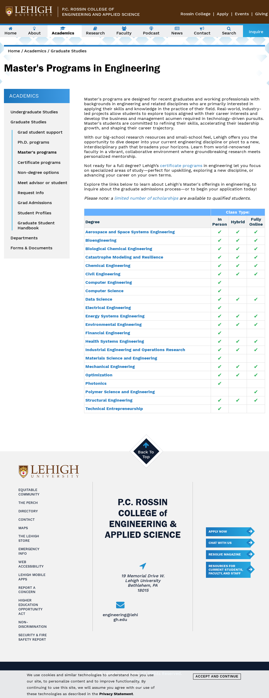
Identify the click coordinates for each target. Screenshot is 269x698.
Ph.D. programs (33, 142)
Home (14, 50)
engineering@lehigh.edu (120, 617)
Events (242, 13)
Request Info (31, 192)
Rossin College (195, 13)
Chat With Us (220, 543)
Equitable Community (28, 492)
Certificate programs (39, 162)
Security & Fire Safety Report (32, 637)
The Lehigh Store (28, 538)
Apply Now (218, 531)
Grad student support (40, 132)
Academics (35, 50)
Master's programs (37, 152)
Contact (26, 520)
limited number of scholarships (146, 198)
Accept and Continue (216, 676)
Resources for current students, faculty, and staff (226, 569)
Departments (24, 238)
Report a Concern (26, 590)
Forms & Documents (31, 248)
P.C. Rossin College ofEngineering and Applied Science (101, 12)
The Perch (28, 503)
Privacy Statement (116, 694)
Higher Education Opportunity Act (30, 607)
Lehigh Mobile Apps (31, 577)
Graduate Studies (68, 50)
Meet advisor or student (42, 182)
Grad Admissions (35, 202)
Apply (223, 13)
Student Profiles (34, 213)
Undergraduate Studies (34, 112)
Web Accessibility (31, 564)
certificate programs (181, 165)
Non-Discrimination (32, 624)
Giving (261, 13)
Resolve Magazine (225, 554)
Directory (28, 511)
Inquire (256, 31)
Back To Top (146, 454)
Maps (23, 528)
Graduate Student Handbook (36, 225)
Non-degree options (38, 172)
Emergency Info (28, 551)
